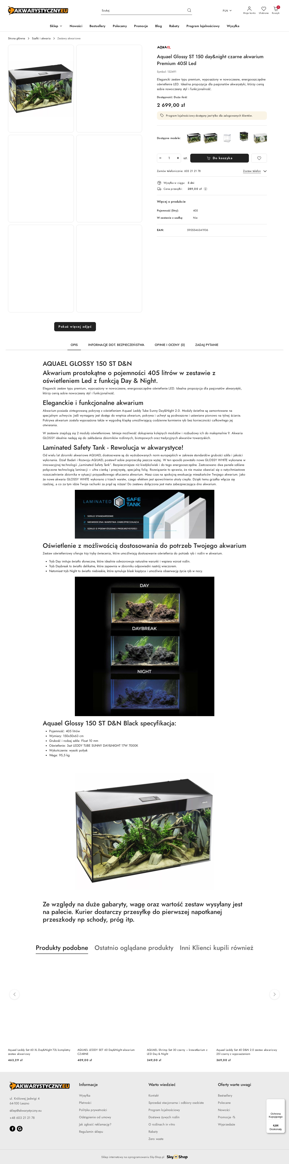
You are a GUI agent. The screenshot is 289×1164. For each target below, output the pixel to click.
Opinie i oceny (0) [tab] (170, 345)
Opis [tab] (74, 345)
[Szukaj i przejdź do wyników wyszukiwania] (189, 11)
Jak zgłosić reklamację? (95, 1124)
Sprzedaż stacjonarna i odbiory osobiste (176, 1103)
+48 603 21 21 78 (22, 1118)
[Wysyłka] (233, 26)
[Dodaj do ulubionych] (259, 158)
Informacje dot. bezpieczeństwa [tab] (116, 345)
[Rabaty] (174, 26)
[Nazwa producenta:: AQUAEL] (164, 47)
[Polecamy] (119, 26)
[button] (56, 26)
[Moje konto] (249, 10)
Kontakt (154, 1095)
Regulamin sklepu (91, 1131)
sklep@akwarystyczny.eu (26, 1110)
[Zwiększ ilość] (178, 158)
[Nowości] (76, 26)
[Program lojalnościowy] (203, 26)
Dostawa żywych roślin (164, 1117)
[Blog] (159, 26)
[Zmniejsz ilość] (160, 158)
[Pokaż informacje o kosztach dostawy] (205, 189)
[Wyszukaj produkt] (146, 11)
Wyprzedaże (226, 1124)
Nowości (224, 1110)
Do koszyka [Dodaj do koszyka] (220, 158)
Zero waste (156, 1139)
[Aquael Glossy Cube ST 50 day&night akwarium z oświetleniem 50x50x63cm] (244, 136)
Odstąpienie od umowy (95, 1117)
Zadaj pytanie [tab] (206, 345)
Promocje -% (226, 1117)
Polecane (224, 1103)
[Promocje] (141, 26)
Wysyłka (84, 1095)
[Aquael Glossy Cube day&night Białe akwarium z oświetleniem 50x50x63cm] (227, 138)
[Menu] (282, 1101)
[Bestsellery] (97, 26)
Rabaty (153, 1131)
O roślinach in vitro (162, 1124)
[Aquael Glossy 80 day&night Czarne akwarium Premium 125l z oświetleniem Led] (211, 138)
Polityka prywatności (93, 1110)
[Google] (19, 1128)
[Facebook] (12, 1128)
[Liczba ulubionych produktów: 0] (263, 10)
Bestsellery (225, 1095)
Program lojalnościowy (164, 1110)
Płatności (85, 1103)
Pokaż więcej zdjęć (75, 326)
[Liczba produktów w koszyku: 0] (275, 10)
